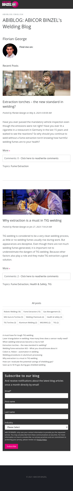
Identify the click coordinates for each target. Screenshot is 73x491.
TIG (50, 284)
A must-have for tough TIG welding (18, 335)
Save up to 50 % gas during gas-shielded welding (24, 365)
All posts (36, 303)
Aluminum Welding (28, 322)
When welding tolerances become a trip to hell (23, 341)
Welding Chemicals (35, 317)
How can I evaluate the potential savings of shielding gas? (28, 361)
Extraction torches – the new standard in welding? (25, 345)
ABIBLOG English (13, 14)
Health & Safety (38, 284)
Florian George (19, 112)
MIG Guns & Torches (13, 317)
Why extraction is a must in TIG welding (32, 220)
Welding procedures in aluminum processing (22, 355)
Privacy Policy (42, 439)
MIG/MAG (45, 322)
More (6, 150)
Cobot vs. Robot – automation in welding (20, 351)
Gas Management (51, 311)
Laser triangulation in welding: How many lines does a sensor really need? (35, 338)
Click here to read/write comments (39, 158)
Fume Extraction (20, 166)
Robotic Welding (12, 311)
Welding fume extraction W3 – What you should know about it (30, 348)
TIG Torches (10, 322)
